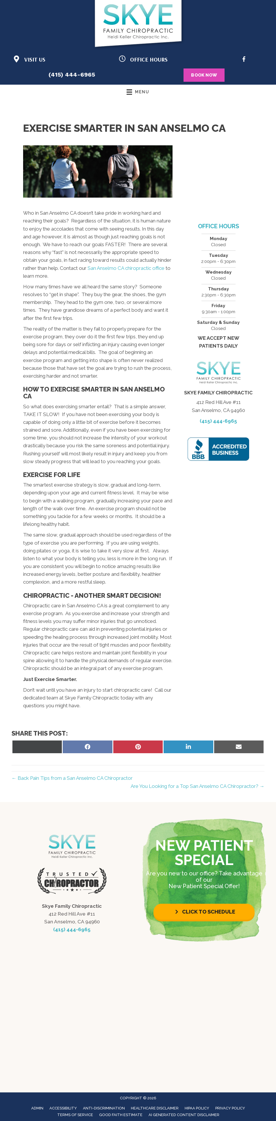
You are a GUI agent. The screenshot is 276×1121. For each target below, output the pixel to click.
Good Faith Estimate (120, 1115)
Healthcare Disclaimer (155, 1108)
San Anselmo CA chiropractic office (126, 268)
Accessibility (63, 1108)
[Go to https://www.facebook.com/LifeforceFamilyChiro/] (244, 60)
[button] (204, 912)
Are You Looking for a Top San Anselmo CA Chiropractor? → (197, 786)
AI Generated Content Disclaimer (184, 1115)
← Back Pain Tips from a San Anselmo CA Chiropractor (72, 778)
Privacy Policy (230, 1108)
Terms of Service (75, 1115)
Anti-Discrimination (104, 1108)
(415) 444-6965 (72, 74)
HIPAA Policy (197, 1108)
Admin (37, 1108)
